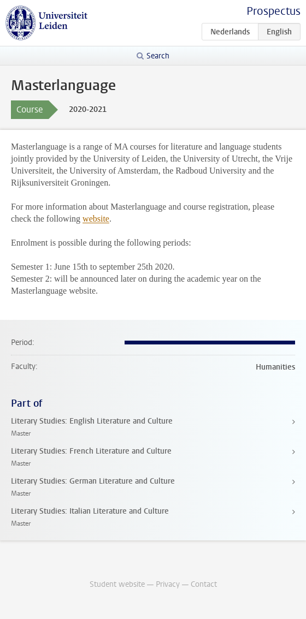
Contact (204, 584)
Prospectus (273, 11)
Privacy (168, 584)
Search (157, 56)
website (96, 218)
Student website (117, 584)
